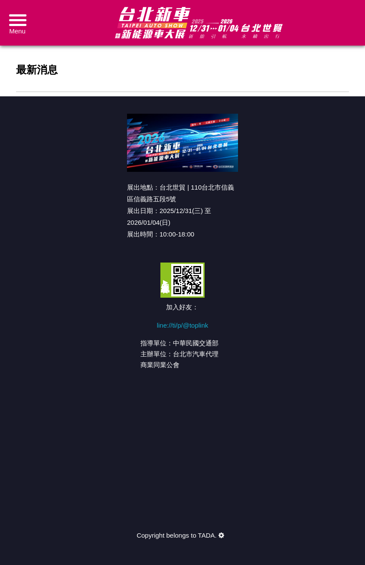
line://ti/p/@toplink (183, 325)
